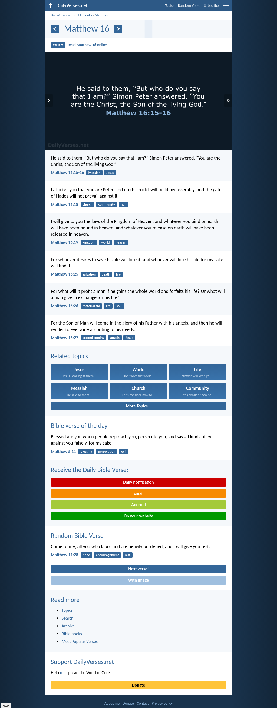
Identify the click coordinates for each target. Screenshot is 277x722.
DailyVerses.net (62, 15)
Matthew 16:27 (64, 337)
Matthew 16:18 (64, 204)
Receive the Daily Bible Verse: (89, 470)
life (118, 274)
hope (86, 555)
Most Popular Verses (80, 641)
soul (119, 306)
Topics (169, 5)
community (106, 204)
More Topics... (138, 406)
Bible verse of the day (79, 425)
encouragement (107, 555)
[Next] (118, 29)
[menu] (226, 7)
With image (138, 580)
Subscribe (211, 5)
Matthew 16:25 (64, 274)
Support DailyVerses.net (82, 662)
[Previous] (55, 29)
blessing (86, 451)
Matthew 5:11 (63, 451)
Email (139, 493)
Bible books (83, 15)
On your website (138, 516)
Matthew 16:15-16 (67, 172)
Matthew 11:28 (64, 554)
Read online (87, 44)
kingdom (89, 242)
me (63, 672)
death (106, 274)
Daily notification (138, 482)
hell (123, 204)
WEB (58, 45)
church (87, 204)
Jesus (110, 173)
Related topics (69, 356)
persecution (107, 451)
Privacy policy (162, 703)
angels (114, 338)
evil (123, 451)
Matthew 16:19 (64, 242)
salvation (89, 274)
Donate (138, 685)
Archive (68, 626)
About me (112, 703)
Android (138, 504)
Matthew (101, 15)
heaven (121, 242)
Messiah (94, 173)
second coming (93, 338)
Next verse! (138, 568)
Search (68, 618)
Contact (143, 703)
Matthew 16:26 (64, 305)
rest (127, 555)
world (105, 242)
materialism (91, 306)
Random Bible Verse (77, 535)
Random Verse (189, 5)
